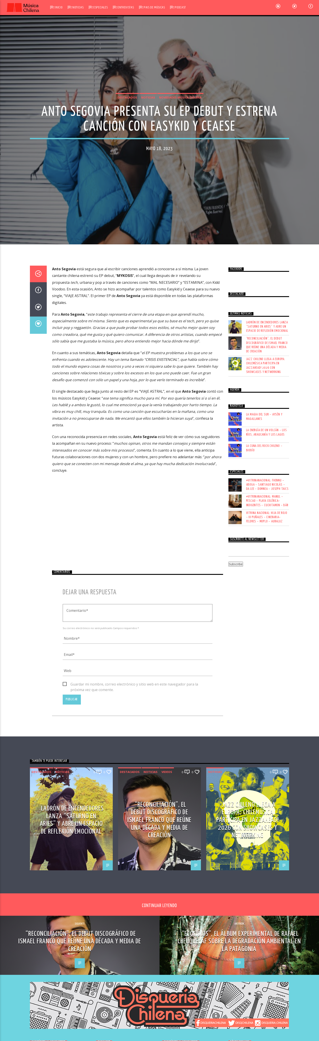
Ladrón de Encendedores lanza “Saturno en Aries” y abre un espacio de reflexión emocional (267, 533)
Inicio (58, 7)
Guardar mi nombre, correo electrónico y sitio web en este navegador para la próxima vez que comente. (134, 891)
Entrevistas (126, 7)
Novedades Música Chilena (180, 192)
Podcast (180, 7)
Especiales (100, 7)
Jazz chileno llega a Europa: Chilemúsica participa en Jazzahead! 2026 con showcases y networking (265, 572)
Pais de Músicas (154, 7)
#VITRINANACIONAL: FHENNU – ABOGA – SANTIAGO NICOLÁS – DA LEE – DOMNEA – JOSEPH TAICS (267, 691)
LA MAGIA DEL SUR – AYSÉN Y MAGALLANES (264, 623)
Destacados (127, 192)
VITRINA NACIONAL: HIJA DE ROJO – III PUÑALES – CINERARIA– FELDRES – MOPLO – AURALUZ (266, 724)
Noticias (78, 7)
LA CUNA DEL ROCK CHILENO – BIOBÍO (264, 655)
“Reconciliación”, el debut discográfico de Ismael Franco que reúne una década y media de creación (267, 552)
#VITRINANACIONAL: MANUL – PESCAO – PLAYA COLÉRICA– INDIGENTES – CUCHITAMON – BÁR (267, 707)
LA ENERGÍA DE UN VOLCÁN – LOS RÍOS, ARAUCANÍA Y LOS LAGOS (266, 639)
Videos (166, 979)
